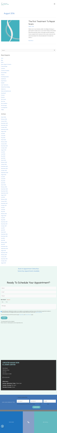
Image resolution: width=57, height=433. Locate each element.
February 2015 (4, 254)
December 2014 (4, 258)
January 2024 (4, 164)
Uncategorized (4, 107)
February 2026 (4, 119)
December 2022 (4, 189)
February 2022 (4, 199)
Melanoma (3, 89)
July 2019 (3, 228)
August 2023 (3, 174)
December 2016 (4, 246)
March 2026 (3, 117)
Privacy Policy (21, 314)
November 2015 (4, 252)
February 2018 (4, 242)
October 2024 (4, 147)
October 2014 (4, 260)
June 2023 (3, 178)
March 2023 (3, 184)
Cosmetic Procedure (5, 70)
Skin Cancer (3, 99)
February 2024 (4, 162)
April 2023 (3, 182)
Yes (2, 302)
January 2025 (4, 143)
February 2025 (4, 141)
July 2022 (3, 197)
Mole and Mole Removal (6, 91)
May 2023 (3, 180)
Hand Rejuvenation (5, 76)
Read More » (31, 40)
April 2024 (3, 158)
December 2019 (4, 221)
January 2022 (4, 201)
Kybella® (2, 82)
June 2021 (3, 209)
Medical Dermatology (5, 87)
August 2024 (3, 150)
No (6, 302)
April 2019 (3, 230)
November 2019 (4, 223)
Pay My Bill (45, 422)
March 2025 (3, 139)
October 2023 (4, 170)
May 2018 (3, 240)
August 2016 (3, 250)
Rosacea (3, 97)
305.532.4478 (7, 377)
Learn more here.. (39, 312)
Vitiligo (2, 109)
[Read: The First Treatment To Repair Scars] (10, 30)
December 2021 (4, 203)
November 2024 (4, 145)
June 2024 (3, 154)
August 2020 (3, 215)
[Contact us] (28, 422)
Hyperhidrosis (3, 80)
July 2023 (3, 176)
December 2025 (4, 123)
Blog (2, 60)
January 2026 (4, 121)
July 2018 (3, 238)
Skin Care (3, 101)
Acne (2, 58)
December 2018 (4, 234)
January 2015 (3, 256)
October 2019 (4, 225)
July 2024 (3, 152)
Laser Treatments (4, 84)
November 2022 (4, 191)
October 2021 (4, 205)
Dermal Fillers (4, 72)
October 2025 (4, 127)
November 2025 (4, 125)
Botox (2, 62)
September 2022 (4, 193)
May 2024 (3, 156)
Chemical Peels (4, 66)
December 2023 (4, 166)
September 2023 (4, 172)
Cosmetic (3, 68)
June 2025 (3, 135)
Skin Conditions (4, 103)
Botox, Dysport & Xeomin (6, 64)
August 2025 (3, 131)
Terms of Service (28, 314)
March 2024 (3, 160)
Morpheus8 (3, 93)
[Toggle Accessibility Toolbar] (2, 426)
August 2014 (3, 262)
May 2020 (3, 219)
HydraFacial (3, 78)
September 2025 (4, 129)
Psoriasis (3, 95)
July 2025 (3, 133)
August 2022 (3, 195)
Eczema (2, 74)
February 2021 (4, 213)
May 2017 (3, 244)
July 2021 (3, 207)
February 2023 (4, 187)
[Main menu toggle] (54, 4)
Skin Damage (4, 105)
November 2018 (4, 236)
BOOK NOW (11, 422)
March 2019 (3, 232)
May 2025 (3, 137)
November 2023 (4, 168)
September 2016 (4, 248)
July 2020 (3, 217)
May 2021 (3, 211)
